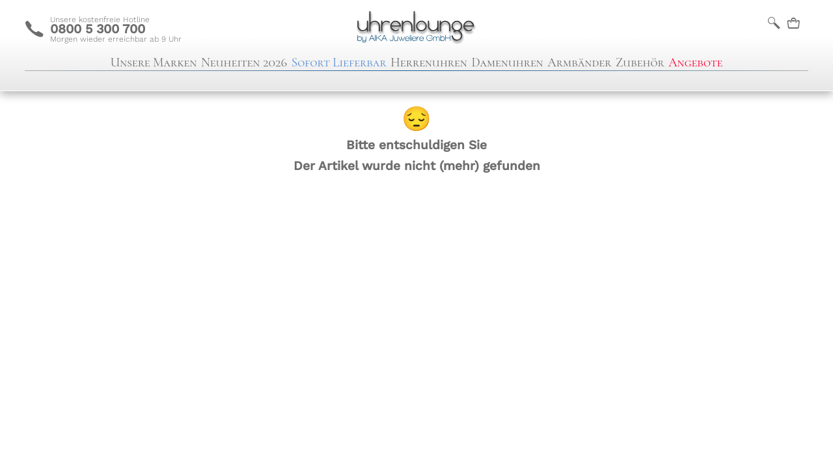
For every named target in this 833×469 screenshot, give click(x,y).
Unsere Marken (154, 62)
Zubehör (640, 62)
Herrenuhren (428, 62)
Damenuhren (507, 62)
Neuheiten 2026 (244, 62)
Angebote (695, 62)
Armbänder (579, 62)
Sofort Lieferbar (339, 62)
